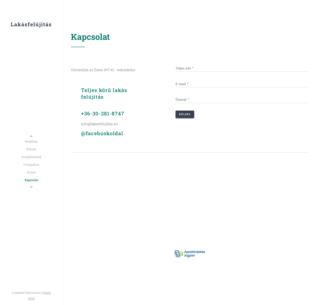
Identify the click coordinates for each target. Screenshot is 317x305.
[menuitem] (31, 141)
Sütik (31, 298)
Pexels (46, 293)
